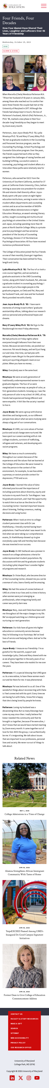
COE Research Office (21, 1047)
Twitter (20, 1077)
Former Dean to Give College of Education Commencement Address (24, 996)
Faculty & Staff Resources (24, 1019)
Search (14, 1028)
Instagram (29, 1077)
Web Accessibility (20, 1038)
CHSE (5, 46)
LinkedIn (12, 1077)
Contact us (17, 1014)
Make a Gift (16, 1023)
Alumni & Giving (10, 51)
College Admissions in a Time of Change (24, 814)
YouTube (36, 1077)
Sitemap (15, 1033)
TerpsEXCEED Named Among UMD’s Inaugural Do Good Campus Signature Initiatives (24, 935)
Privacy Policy (18, 1042)
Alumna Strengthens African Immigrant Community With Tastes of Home (24, 872)
